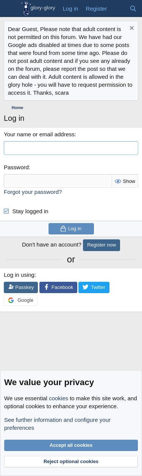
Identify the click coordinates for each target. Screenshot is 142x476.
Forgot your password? (33, 192)
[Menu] (10, 8)
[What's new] (118, 9)
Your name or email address (39, 134)
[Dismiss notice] (131, 29)
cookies (58, 398)
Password (16, 167)
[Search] (133, 9)
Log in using (19, 275)
